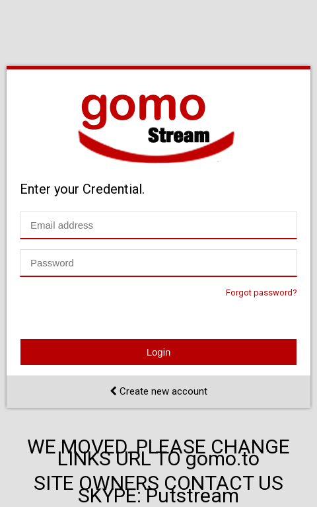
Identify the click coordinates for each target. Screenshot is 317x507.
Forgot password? (261, 292)
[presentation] (120, 312)
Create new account (158, 391)
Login (159, 352)
